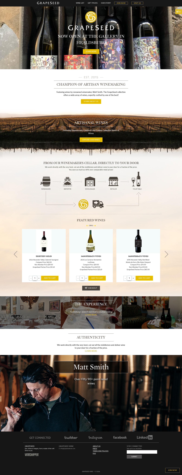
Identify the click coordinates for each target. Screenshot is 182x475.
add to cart (50, 278)
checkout (91, 288)
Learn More (91, 315)
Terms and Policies (100, 451)
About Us (96, 446)
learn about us (91, 101)
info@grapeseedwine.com (67, 448)
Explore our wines (91, 140)
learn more (91, 51)
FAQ (94, 453)
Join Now (172, 470)
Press (95, 448)
